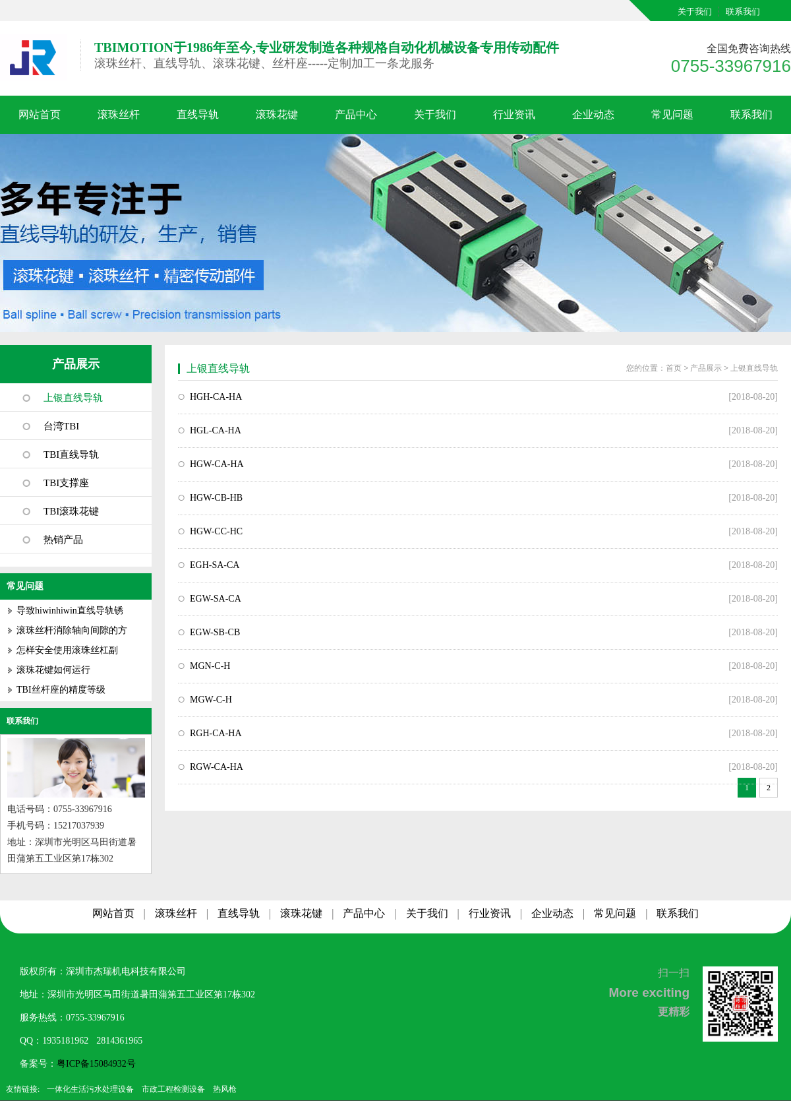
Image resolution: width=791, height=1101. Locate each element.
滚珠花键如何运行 (53, 670)
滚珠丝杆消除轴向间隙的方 (71, 630)
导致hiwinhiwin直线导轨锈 (69, 610)
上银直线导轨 (73, 398)
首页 (674, 368)
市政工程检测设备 (173, 1089)
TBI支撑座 (66, 483)
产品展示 (76, 364)
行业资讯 (514, 114)
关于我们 (695, 11)
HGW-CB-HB (216, 498)
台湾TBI (61, 426)
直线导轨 (198, 114)
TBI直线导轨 (71, 454)
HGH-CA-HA (216, 397)
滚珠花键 (277, 114)
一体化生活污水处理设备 (90, 1089)
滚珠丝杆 (119, 114)
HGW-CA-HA (217, 464)
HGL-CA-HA (215, 430)
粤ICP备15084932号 (96, 1064)
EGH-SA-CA (214, 565)
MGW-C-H (211, 700)
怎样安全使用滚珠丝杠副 (67, 650)
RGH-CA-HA (216, 733)
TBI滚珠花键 (71, 511)
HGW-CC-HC (216, 531)
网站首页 (39, 114)
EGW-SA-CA (215, 599)
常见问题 (672, 114)
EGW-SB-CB (215, 632)
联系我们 (743, 11)
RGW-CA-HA (216, 767)
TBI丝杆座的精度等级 (60, 690)
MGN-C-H (210, 666)
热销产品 (63, 539)
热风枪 (225, 1089)
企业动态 (593, 114)
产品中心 (356, 114)
